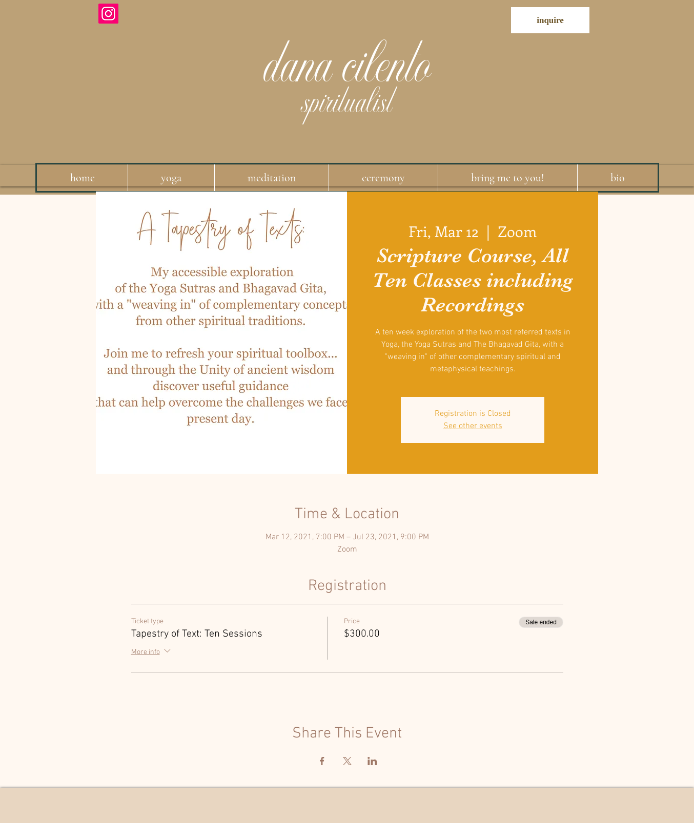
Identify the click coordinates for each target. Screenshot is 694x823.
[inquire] (550, 20)
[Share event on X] (347, 761)
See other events (472, 426)
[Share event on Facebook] (322, 761)
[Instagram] (108, 14)
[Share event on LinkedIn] (372, 761)
